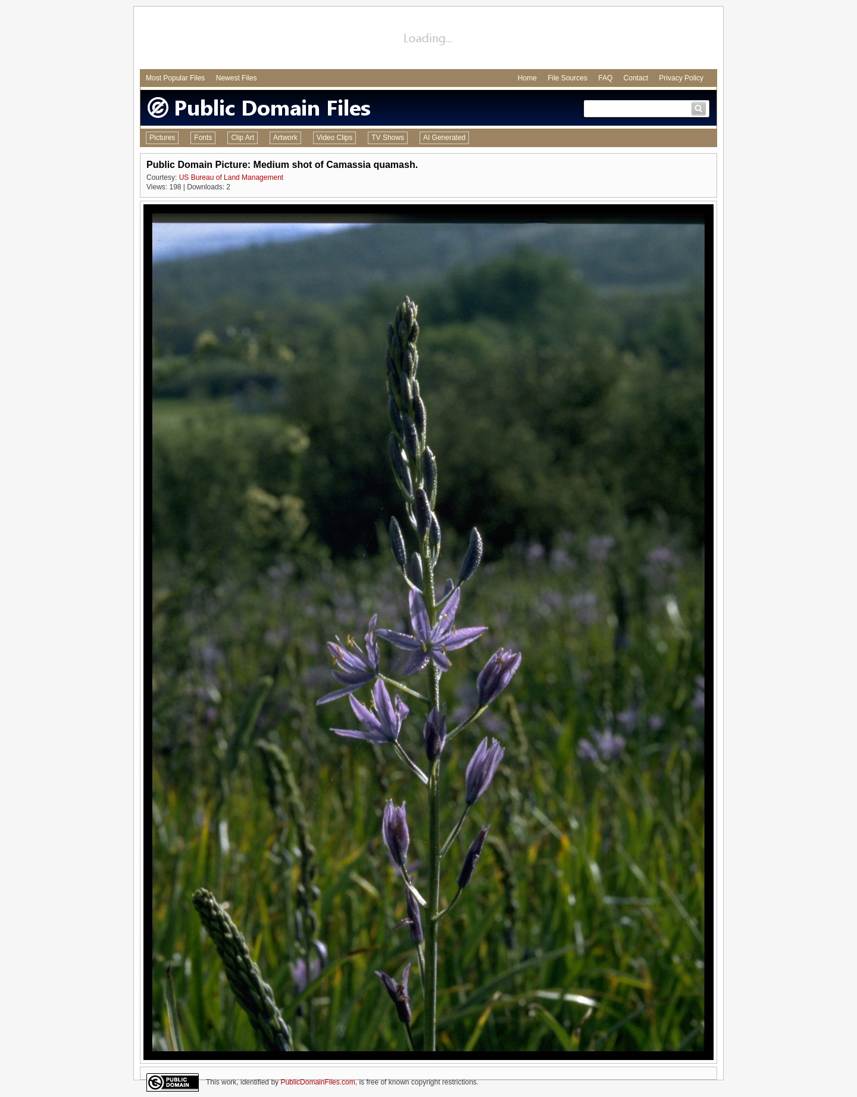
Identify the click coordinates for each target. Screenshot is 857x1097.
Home (527, 78)
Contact (636, 78)
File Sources (567, 78)
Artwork (285, 137)
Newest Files (236, 78)
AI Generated (444, 137)
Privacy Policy (681, 78)
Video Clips (334, 137)
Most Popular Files (175, 78)
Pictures (162, 137)
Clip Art (242, 137)
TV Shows (387, 137)
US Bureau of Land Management (231, 177)
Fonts (203, 137)
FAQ (605, 78)
